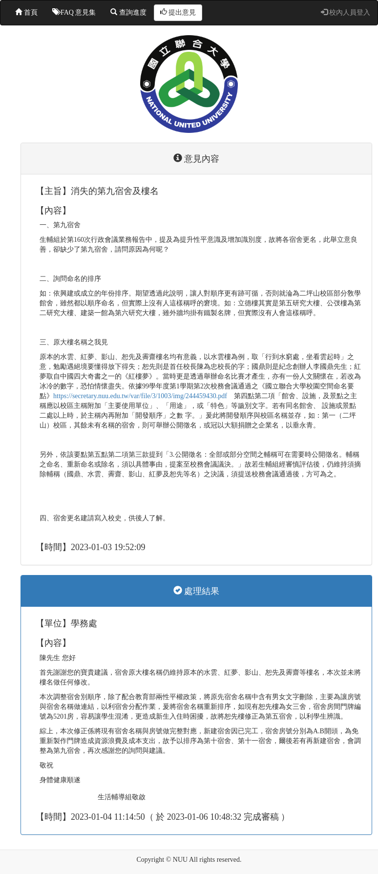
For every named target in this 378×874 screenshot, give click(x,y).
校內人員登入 (346, 12)
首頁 (26, 12)
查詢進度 (128, 12)
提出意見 (178, 12)
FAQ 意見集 (74, 12)
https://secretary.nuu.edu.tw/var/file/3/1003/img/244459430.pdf (140, 396)
